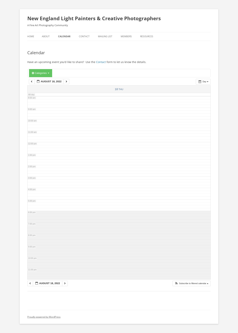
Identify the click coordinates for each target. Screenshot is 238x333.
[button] (191, 283)
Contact (84, 36)
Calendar (64, 36)
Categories (40, 73)
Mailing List (105, 36)
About (46, 36)
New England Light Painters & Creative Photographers (94, 18)
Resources (146, 36)
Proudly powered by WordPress (44, 316)
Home (30, 36)
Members (126, 36)
